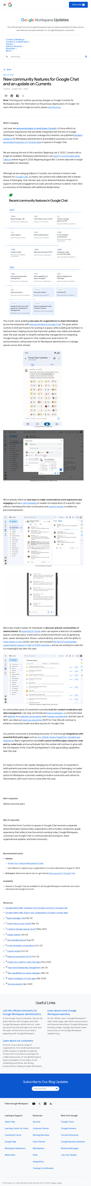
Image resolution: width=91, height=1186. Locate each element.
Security (36, 1122)
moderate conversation (30, 716)
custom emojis (56, 506)
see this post (54, 107)
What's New (10, 1155)
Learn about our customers (18, 1040)
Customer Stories (41, 1128)
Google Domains (68, 1128)
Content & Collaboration (18, 42)
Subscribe (78, 4)
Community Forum (13, 1135)
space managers (55, 713)
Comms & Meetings (16, 40)
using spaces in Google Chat (62, 873)
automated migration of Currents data (22, 142)
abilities (11, 716)
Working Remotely (41, 1135)
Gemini (10, 44)
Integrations (38, 1162)
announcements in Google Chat (45, 324)
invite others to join (12, 641)
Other (25, 89)
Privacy (54, 1183)
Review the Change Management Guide (25, 863)
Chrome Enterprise (69, 1135)
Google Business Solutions (73, 1142)
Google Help (10, 1142)
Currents (6, 89)
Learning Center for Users (16, 1128)
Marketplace (38, 1148)
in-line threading (29, 503)
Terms (60, 1183)
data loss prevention (32, 720)
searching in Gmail (31, 631)
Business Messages (69, 1148)
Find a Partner (39, 1142)
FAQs (35, 1155)
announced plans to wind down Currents (36, 128)
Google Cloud (67, 1122)
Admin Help (10, 1122)
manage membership (57, 716)
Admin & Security (15, 46)
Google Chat (17, 89)
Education (11, 49)
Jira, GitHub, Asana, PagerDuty (52, 737)
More (9, 51)
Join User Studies (69, 1155)
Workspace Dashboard (15, 1148)
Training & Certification (43, 1168)
